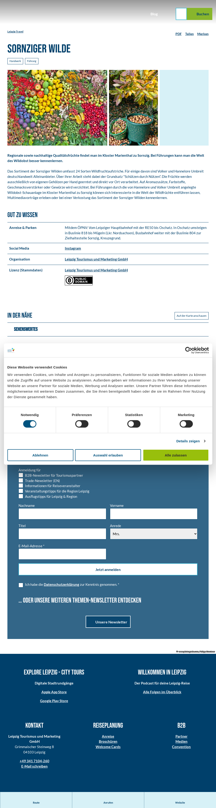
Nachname (27, 506)
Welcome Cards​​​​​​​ (107, 747)
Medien (181, 742)
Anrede (115, 526)
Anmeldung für (30, 471)
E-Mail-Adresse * (31, 546)
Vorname (117, 506)
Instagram (73, 249)
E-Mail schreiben (34, 767)
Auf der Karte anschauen (192, 316)
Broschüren (108, 742)
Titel (22, 526)
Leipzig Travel (15, 31)
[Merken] (203, 32)
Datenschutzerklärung (61, 585)
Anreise (108, 737)
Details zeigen (188, 441)
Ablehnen (40, 455)
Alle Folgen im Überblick (162, 693)
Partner (181, 737)
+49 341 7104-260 (34, 761)
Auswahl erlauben (108, 455)
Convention (181, 747)
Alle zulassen (176, 455)
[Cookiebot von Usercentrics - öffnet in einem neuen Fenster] (188, 350)
